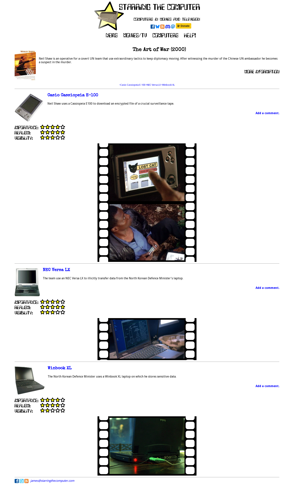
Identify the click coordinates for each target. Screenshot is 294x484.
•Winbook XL (168, 84)
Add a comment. (267, 113)
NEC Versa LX (56, 270)
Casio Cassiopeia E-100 (72, 95)
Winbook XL (60, 368)
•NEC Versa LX (153, 84)
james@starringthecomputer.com (52, 481)
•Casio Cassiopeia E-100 (132, 84)
